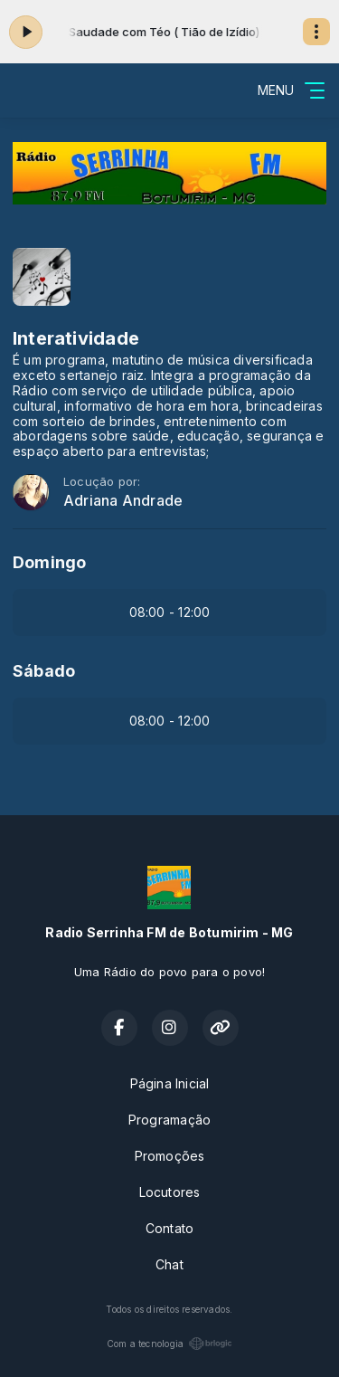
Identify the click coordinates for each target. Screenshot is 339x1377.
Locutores (170, 1192)
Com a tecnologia (169, 1343)
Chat (169, 1264)
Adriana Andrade (123, 500)
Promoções (170, 1155)
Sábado (44, 670)
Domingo (49, 562)
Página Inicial (170, 1083)
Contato (169, 1228)
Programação (169, 1119)
